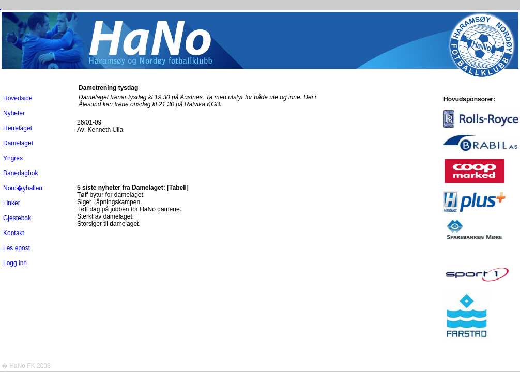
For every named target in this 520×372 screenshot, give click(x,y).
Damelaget (18, 143)
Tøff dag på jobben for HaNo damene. (129, 209)
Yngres (13, 158)
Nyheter (14, 113)
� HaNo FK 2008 (26, 365)
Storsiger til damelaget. (109, 223)
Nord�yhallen (22, 188)
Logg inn (15, 263)
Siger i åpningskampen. (109, 202)
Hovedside (18, 98)
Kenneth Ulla (105, 129)
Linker (11, 203)
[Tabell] (178, 187)
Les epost (16, 248)
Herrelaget (17, 128)
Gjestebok (17, 218)
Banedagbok (20, 173)
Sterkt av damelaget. (105, 216)
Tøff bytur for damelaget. (111, 194)
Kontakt (13, 233)
